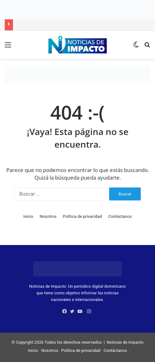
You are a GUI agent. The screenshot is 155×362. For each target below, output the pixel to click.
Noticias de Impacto (125, 342)
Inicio (28, 216)
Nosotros (48, 216)
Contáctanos (120, 216)
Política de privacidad (82, 216)
